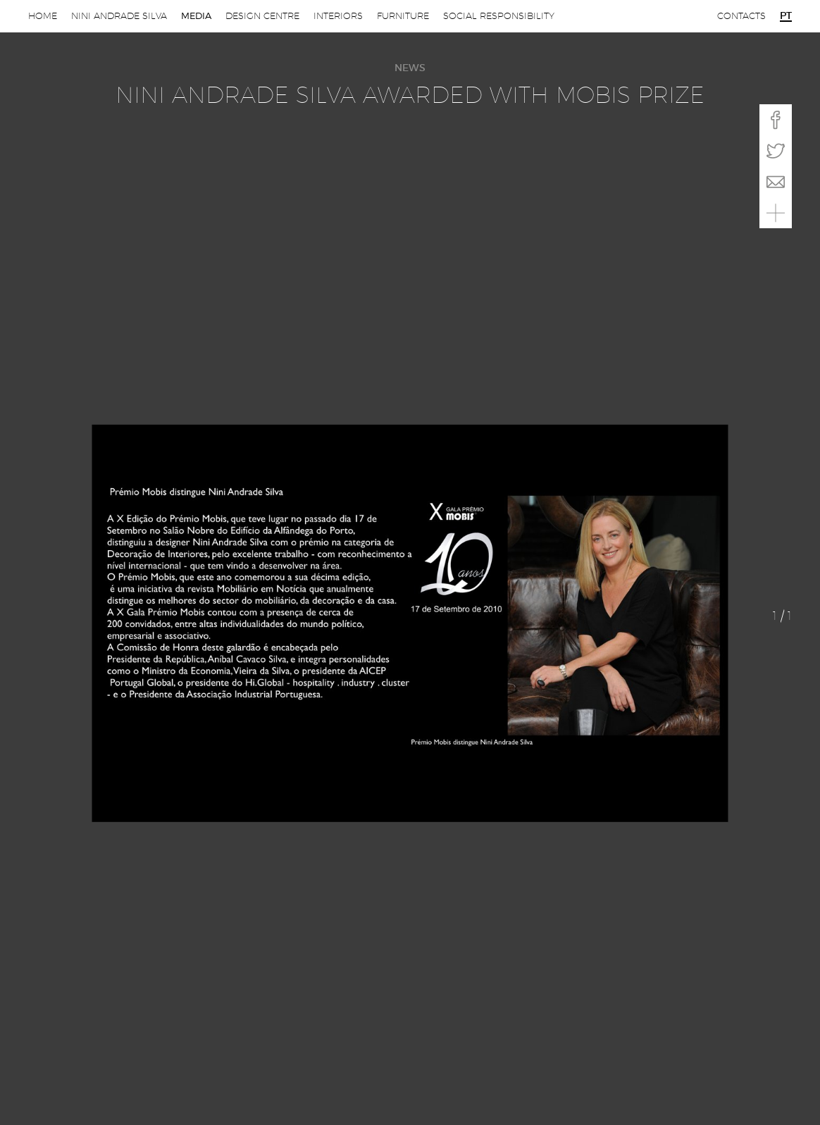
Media (196, 15)
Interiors (338, 15)
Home (42, 15)
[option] (410, 623)
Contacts (741, 15)
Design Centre (262, 15)
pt (786, 16)
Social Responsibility (498, 15)
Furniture (403, 15)
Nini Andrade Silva (119, 15)
